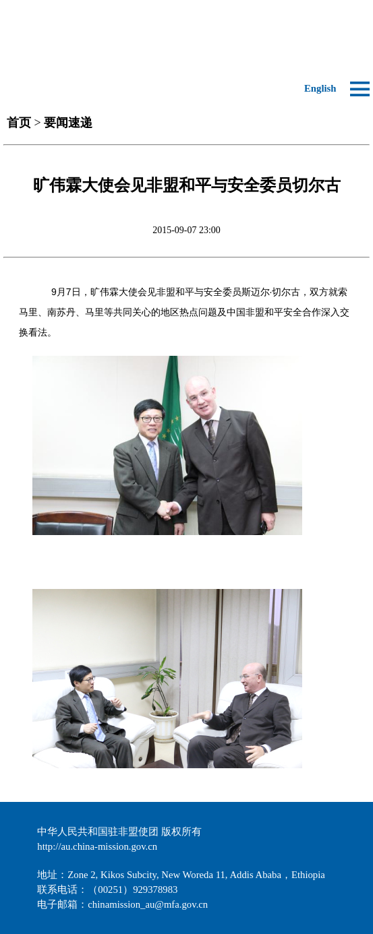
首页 (19, 122)
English (320, 88)
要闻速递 (68, 122)
